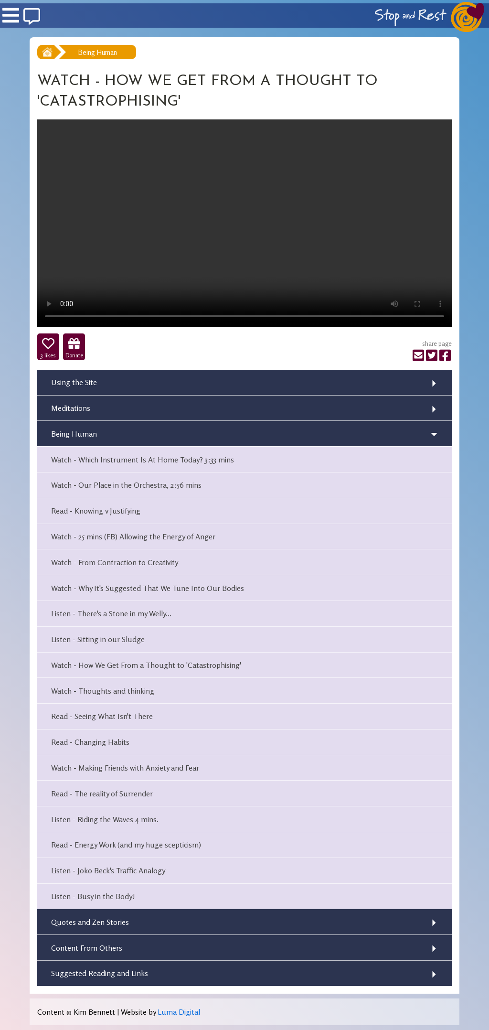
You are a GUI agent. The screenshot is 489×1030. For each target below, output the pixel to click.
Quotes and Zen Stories (90, 922)
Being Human (97, 52)
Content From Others (86, 948)
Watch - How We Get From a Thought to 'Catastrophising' (146, 665)
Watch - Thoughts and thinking (102, 691)
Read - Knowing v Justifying (95, 510)
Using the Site (74, 382)
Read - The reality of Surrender (102, 793)
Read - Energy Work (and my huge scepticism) (126, 844)
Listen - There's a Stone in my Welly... (111, 613)
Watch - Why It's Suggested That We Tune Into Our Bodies (147, 588)
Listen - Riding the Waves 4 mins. (105, 819)
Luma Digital (179, 1012)
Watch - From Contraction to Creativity (114, 562)
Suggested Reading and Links (99, 973)
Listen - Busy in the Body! (93, 896)
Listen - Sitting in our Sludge (98, 639)
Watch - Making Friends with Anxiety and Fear (125, 767)
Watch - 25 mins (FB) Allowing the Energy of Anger (133, 536)
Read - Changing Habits (90, 742)
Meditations (70, 408)
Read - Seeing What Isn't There (102, 716)
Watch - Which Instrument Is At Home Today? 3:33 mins (142, 459)
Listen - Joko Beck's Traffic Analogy (108, 870)
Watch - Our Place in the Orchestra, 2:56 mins (126, 485)
